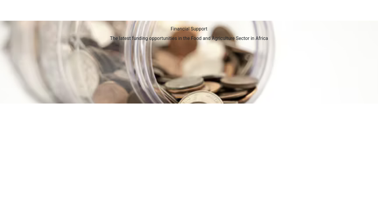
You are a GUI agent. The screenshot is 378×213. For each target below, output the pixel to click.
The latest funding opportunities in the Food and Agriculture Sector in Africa (189, 38)
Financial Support (189, 29)
